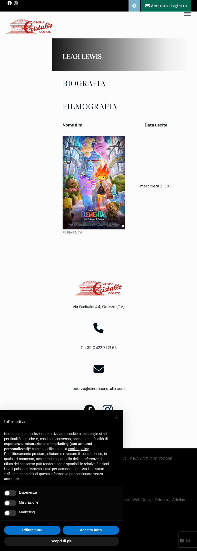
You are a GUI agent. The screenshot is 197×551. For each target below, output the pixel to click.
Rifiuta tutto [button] (32, 530)
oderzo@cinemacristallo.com (99, 388)
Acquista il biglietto (166, 5)
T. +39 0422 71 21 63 (99, 347)
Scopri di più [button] (62, 541)
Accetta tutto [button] (91, 530)
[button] (116, 418)
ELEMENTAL (74, 232)
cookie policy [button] (78, 449)
